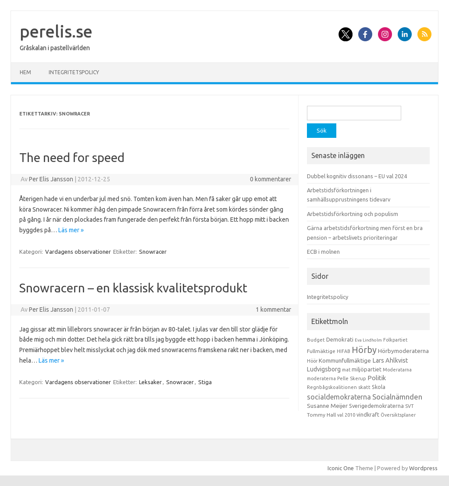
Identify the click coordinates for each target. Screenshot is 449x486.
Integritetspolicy (74, 72)
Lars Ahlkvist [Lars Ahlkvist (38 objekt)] (390, 360)
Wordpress (423, 468)
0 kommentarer (270, 179)
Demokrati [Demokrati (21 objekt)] (339, 339)
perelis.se (56, 31)
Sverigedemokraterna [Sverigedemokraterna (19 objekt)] (376, 406)
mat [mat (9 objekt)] (346, 369)
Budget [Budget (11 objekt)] (316, 339)
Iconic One (341, 468)
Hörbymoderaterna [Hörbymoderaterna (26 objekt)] (403, 351)
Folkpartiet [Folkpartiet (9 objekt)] (395, 339)
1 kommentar (273, 309)
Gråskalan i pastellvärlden (55, 47)
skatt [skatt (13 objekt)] (364, 387)
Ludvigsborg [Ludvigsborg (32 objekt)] (324, 369)
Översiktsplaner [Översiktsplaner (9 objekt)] (398, 415)
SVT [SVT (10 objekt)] (409, 406)
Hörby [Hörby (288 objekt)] (364, 350)
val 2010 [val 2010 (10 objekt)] (346, 415)
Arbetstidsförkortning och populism (352, 214)
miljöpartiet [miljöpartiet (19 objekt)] (366, 369)
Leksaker (150, 382)
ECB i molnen (323, 251)
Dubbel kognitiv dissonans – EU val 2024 (357, 176)
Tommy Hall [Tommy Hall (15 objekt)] (321, 415)
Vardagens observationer (78, 251)
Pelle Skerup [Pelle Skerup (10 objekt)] (351, 378)
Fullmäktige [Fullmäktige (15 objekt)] (321, 351)
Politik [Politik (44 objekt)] (376, 378)
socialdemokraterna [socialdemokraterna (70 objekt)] (339, 397)
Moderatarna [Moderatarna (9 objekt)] (397, 369)
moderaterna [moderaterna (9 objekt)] (321, 378)
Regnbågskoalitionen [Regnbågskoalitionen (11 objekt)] (332, 387)
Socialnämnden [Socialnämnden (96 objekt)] (397, 396)
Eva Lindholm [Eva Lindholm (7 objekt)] (368, 340)
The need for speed (72, 157)
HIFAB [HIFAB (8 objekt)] (343, 351)
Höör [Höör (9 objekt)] (312, 361)
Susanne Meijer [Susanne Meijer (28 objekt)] (327, 405)
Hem (25, 72)
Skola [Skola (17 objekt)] (378, 387)
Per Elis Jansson (51, 179)
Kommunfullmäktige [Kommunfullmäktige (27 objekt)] (345, 360)
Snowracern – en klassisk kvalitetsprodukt (133, 288)
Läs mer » (71, 230)
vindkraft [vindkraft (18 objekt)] (367, 414)
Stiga (205, 382)
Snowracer (153, 251)
